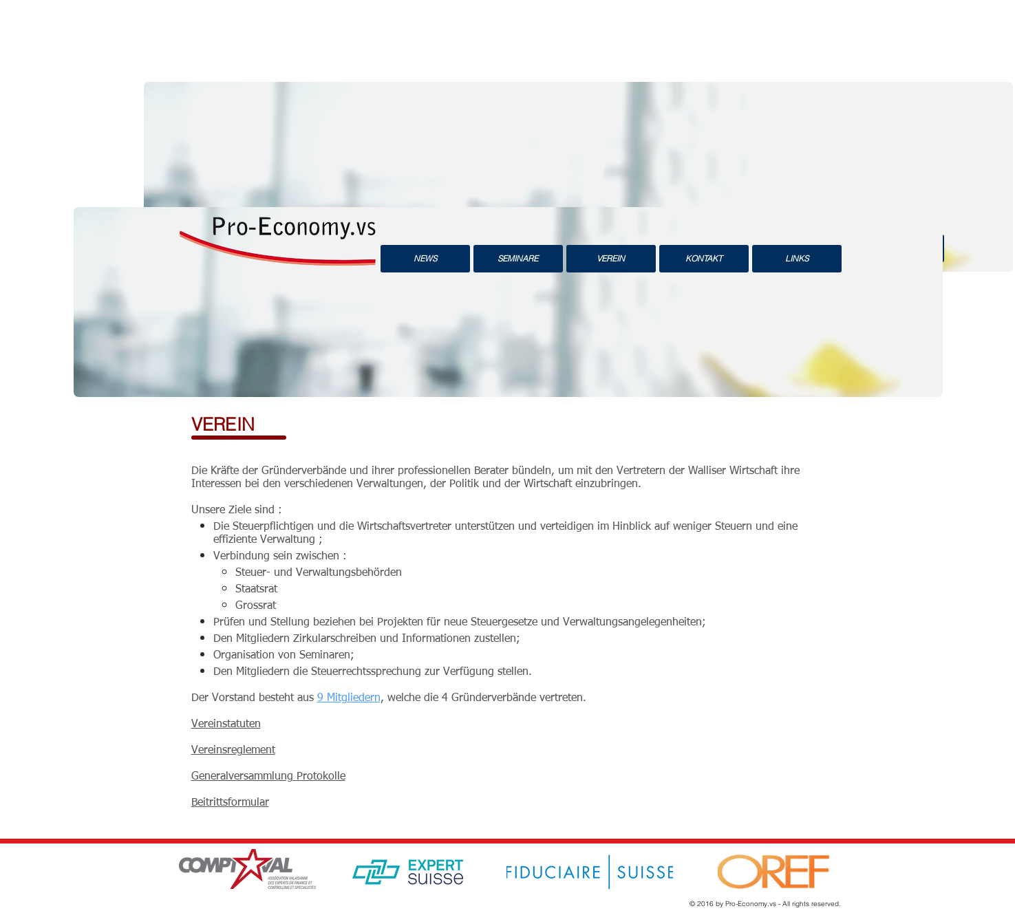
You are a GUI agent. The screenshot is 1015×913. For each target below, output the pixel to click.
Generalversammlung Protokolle (268, 776)
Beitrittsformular (230, 802)
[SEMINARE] (518, 258)
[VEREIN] (611, 258)
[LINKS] (797, 258)
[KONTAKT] (704, 258)
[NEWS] (425, 258)
